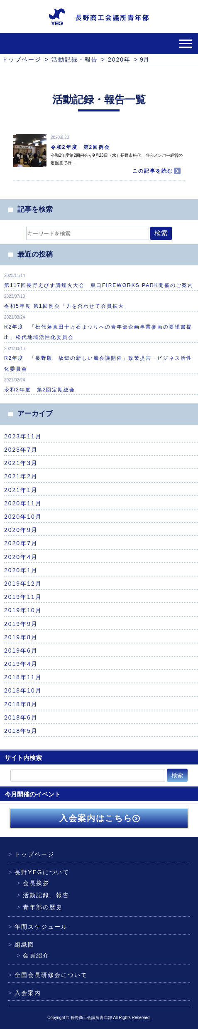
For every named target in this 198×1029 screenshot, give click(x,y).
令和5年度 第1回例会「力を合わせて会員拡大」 (67, 306)
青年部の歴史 (40, 907)
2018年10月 (23, 690)
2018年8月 (21, 704)
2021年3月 (21, 463)
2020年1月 (21, 570)
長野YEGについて (38, 872)
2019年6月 (21, 650)
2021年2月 (21, 476)
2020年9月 (21, 530)
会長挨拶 (33, 883)
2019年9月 (21, 624)
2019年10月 (23, 610)
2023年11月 (23, 436)
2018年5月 (21, 730)
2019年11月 (23, 597)
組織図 (21, 944)
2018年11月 (23, 677)
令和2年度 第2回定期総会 (39, 390)
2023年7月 (21, 449)
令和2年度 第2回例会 (80, 147)
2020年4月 (21, 557)
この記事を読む (154, 171)
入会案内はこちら (99, 818)
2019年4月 (21, 663)
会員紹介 (33, 955)
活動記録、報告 (43, 895)
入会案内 (24, 992)
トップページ (31, 854)
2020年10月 (23, 516)
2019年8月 (21, 637)
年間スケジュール (38, 926)
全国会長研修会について (48, 975)
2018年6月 (21, 717)
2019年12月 (23, 583)
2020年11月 (23, 503)
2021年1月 (21, 490)
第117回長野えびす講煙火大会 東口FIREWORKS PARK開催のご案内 (98, 285)
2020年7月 (21, 543)
